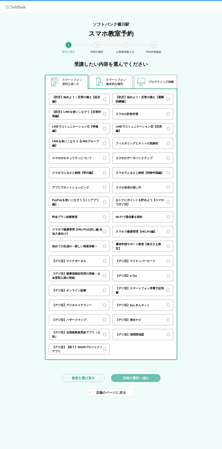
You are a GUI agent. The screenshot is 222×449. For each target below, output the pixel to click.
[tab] (66, 82)
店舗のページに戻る (107, 392)
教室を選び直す (87, 378)
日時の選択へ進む (140, 378)
